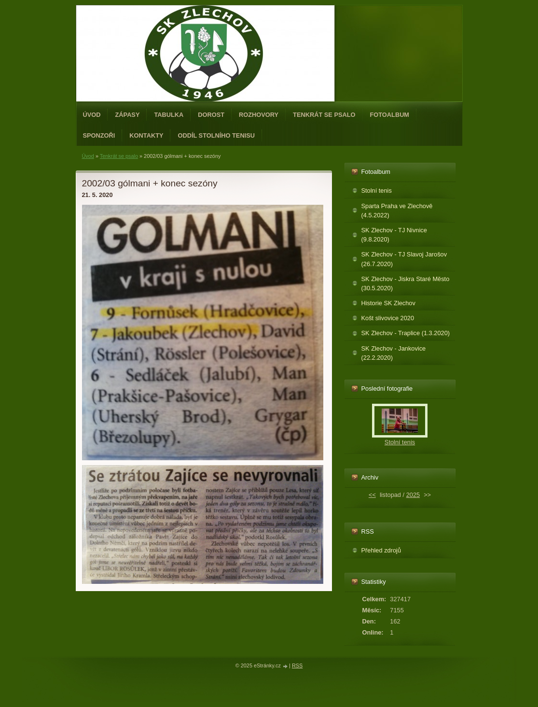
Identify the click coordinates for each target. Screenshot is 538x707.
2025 (413, 494)
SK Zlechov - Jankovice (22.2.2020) (393, 353)
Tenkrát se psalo (324, 114)
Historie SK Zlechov (388, 303)
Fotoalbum (390, 114)
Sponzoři (99, 135)
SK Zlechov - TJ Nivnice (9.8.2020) (394, 234)
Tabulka (168, 114)
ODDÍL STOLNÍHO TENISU (216, 135)
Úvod (92, 114)
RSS (297, 665)
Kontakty (146, 135)
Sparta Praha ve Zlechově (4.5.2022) (397, 210)
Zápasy (127, 114)
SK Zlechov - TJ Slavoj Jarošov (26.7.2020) (404, 259)
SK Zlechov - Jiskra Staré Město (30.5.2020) (405, 283)
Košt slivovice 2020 (387, 318)
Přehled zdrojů (381, 550)
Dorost (211, 114)
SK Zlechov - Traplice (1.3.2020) (405, 333)
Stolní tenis (376, 190)
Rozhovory (258, 114)
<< (372, 494)
